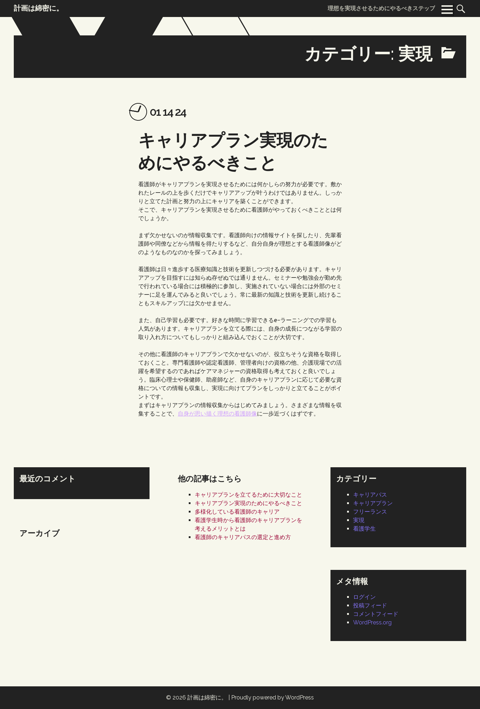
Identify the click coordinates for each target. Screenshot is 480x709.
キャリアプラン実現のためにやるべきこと (248, 503)
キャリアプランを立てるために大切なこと (248, 494)
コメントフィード (375, 614)
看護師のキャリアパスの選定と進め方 (243, 537)
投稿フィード (370, 605)
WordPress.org (372, 622)
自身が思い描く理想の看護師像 (217, 413)
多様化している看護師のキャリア (237, 511)
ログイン (364, 597)
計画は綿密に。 (207, 697)
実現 (358, 520)
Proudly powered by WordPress (272, 697)
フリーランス (370, 511)
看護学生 (364, 528)
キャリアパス (370, 494)
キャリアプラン (373, 503)
